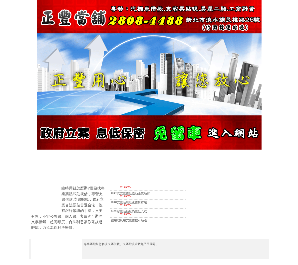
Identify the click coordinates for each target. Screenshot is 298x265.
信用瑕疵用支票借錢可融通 (129, 220)
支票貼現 (129, 244)
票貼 (93, 244)
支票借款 (114, 244)
